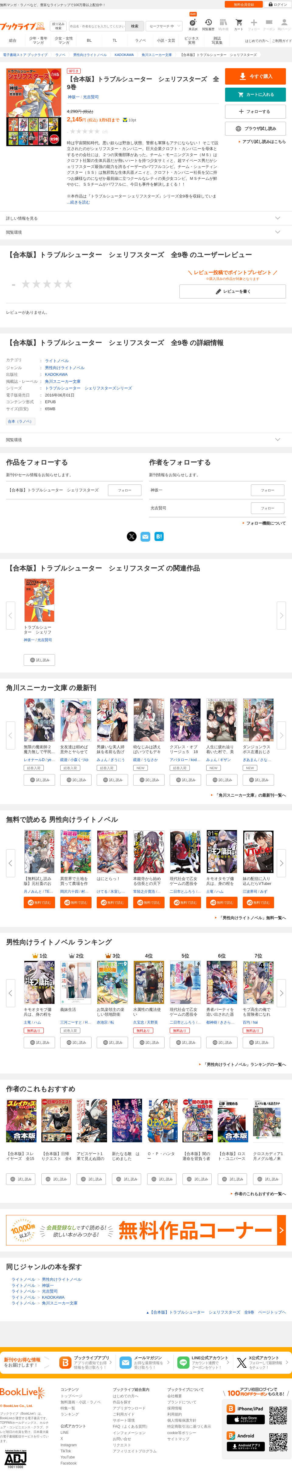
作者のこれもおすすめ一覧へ (260, 1194)
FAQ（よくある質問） (131, 1426)
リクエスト (122, 1445)
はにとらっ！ (108, 878)
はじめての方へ (257, 41)
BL (89, 40)
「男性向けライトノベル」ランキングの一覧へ (244, 1064)
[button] (39, 660)
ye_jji (51, 760)
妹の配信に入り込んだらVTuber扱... (257, 883)
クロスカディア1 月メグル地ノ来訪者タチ (270, 1158)
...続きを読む (78, 202)
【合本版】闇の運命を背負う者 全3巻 (198, 1158)
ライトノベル (57, 360)
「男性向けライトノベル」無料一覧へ (252, 918)
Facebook (69, 1463)
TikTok (66, 1451)
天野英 (152, 1022)
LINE (65, 1432)
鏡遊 (64, 760)
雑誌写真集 (217, 40)
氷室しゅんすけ (123, 891)
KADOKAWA (56, 374)
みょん (102, 760)
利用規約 (174, 1414)
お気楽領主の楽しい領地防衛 (110, 1012)
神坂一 (74, 97)
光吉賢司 (91, 97)
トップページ (71, 1396)
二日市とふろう (182, 891)
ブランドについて (181, 1402)
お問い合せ (122, 1439)
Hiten (89, 1022)
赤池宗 (102, 1022)
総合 (12, 40)
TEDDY (51, 891)
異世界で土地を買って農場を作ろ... (74, 883)
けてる (102, 891)
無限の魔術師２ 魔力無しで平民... (39, 749)
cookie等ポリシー (181, 1433)
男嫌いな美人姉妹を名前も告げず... (110, 752)
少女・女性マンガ (64, 40)
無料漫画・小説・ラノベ (81, 1402)
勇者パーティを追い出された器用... (220, 1014)
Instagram (69, 1445)
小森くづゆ (79, 760)
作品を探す (122, 1402)
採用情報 (174, 1408)
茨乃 (161, 891)
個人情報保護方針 (181, 1420)
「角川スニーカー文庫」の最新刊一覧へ (250, 795)
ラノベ (140, 40)
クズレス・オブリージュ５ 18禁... (184, 752)
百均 (246, 1022)
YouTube (68, 1457)
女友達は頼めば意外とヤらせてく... (74, 752)
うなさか (150, 760)
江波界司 (250, 891)
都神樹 (211, 1022)
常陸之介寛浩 (144, 891)
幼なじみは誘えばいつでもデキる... (147, 752)
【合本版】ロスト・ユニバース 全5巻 (233, 1158)
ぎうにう (117, 760)
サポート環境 (124, 1420)
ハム (220, 891)
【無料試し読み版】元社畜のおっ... (37, 883)
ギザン (225, 760)
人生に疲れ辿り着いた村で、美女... (220, 752)
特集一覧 (68, 1408)
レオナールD (34, 760)
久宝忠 (138, 1022)
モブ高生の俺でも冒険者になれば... (256, 1014)
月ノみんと (33, 891)
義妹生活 (68, 1009)
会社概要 (174, 1396)
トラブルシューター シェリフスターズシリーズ (88, 388)
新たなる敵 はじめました (126, 1156)
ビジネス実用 (191, 40)
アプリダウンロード (129, 1408)
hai (255, 1022)
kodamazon (200, 760)
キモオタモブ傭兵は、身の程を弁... (220, 883)
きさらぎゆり (231, 1022)
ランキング (70, 1414)
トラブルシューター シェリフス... (37, 632)
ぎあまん (250, 760)
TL (115, 40)
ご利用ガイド (282, 41)
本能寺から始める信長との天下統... (147, 883)
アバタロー (179, 760)
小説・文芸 (166, 40)
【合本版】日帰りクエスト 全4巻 (56, 1158)
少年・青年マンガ (38, 40)
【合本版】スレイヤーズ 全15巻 (20, 1158)
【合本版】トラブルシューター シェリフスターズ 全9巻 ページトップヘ (216, 1312)
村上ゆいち (90, 891)
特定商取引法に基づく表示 (189, 1426)
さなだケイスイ (273, 760)
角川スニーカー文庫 (63, 381)
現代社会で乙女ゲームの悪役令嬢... (183, 883)
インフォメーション (129, 1433)
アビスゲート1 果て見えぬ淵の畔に (91, 1158)
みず (263, 891)
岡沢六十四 (69, 891)
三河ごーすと (71, 1022)
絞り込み (58, 26)
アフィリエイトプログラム (135, 1451)
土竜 (210, 891)
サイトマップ (178, 1439)
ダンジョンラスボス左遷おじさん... (256, 752)
